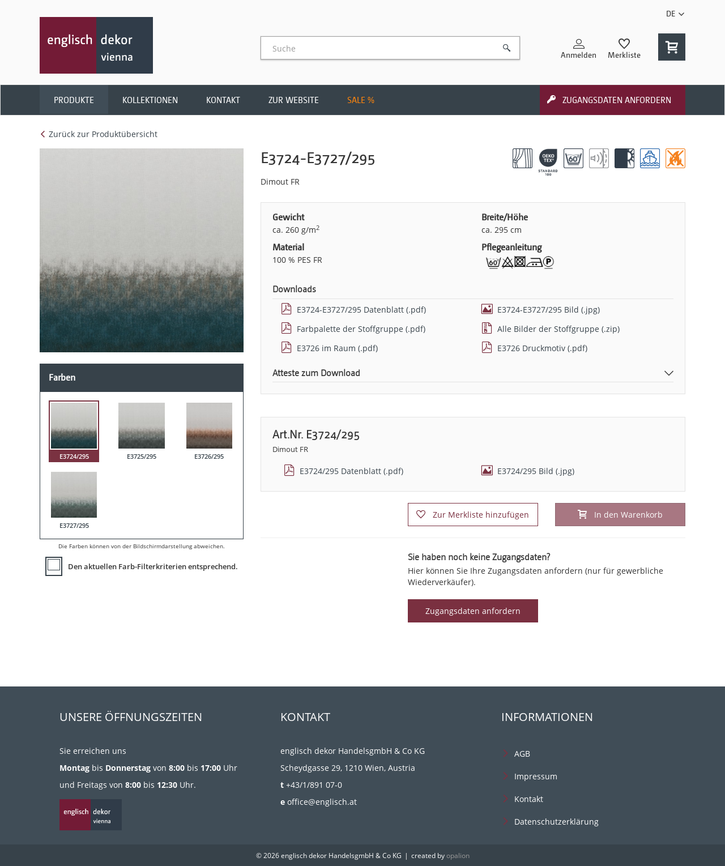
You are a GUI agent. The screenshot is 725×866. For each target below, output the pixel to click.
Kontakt (223, 100)
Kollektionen (150, 100)
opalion (458, 855)
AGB (522, 753)
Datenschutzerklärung (556, 821)
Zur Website (293, 100)
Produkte (74, 100)
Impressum (535, 776)
